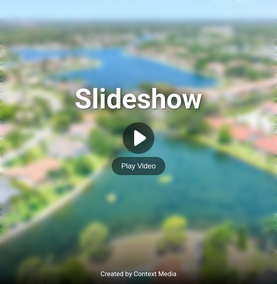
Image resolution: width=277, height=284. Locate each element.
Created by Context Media (138, 274)
